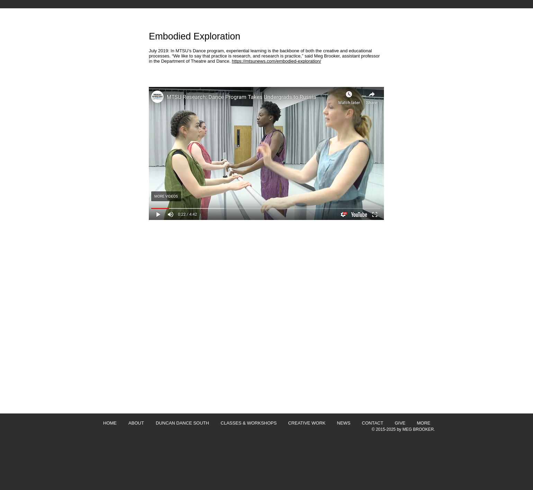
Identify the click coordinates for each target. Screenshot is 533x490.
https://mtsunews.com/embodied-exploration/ (276, 61)
